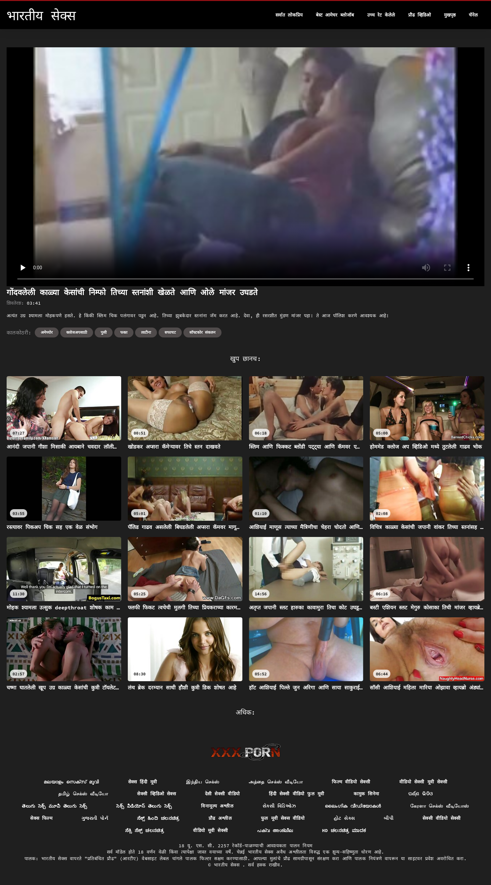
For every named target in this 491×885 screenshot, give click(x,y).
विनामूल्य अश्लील (217, 806)
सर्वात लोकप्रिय (289, 15)
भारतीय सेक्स (228, 865)
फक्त (123, 332)
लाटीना (146, 332)
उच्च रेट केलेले (381, 15)
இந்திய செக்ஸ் (202, 782)
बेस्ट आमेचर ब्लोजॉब (335, 15)
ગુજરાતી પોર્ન (94, 818)
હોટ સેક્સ (344, 818)
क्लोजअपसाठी (76, 332)
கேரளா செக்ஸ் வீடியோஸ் (439, 806)
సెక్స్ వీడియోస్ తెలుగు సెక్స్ (144, 806)
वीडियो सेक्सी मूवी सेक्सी (423, 782)
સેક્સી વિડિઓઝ (279, 806)
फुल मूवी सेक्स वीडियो (283, 818)
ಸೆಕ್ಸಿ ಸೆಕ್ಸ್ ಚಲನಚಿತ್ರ (144, 830)
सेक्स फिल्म (41, 818)
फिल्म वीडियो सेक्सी (351, 782)
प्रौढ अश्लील (220, 818)
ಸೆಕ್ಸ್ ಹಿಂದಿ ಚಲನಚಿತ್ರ (158, 818)
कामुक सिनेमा (366, 794)
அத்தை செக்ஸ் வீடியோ (276, 782)
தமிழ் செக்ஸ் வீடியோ (83, 794)
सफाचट (170, 332)
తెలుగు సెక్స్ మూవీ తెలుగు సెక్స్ (54, 806)
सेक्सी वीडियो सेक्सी (441, 818)
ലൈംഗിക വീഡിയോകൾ (353, 806)
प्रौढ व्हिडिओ (419, 15)
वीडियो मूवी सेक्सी (210, 830)
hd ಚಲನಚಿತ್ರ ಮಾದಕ (344, 830)
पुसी (104, 332)
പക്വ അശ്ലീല (275, 830)
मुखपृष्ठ (450, 15)
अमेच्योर (47, 332)
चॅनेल (473, 15)
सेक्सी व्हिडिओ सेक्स (156, 794)
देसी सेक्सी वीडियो (222, 794)
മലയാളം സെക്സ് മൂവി (71, 782)
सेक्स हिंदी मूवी (142, 782)
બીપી (388, 818)
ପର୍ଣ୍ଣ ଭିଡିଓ (420, 794)
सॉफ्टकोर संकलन (202, 332)
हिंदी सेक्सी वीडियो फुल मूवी (296, 794)
